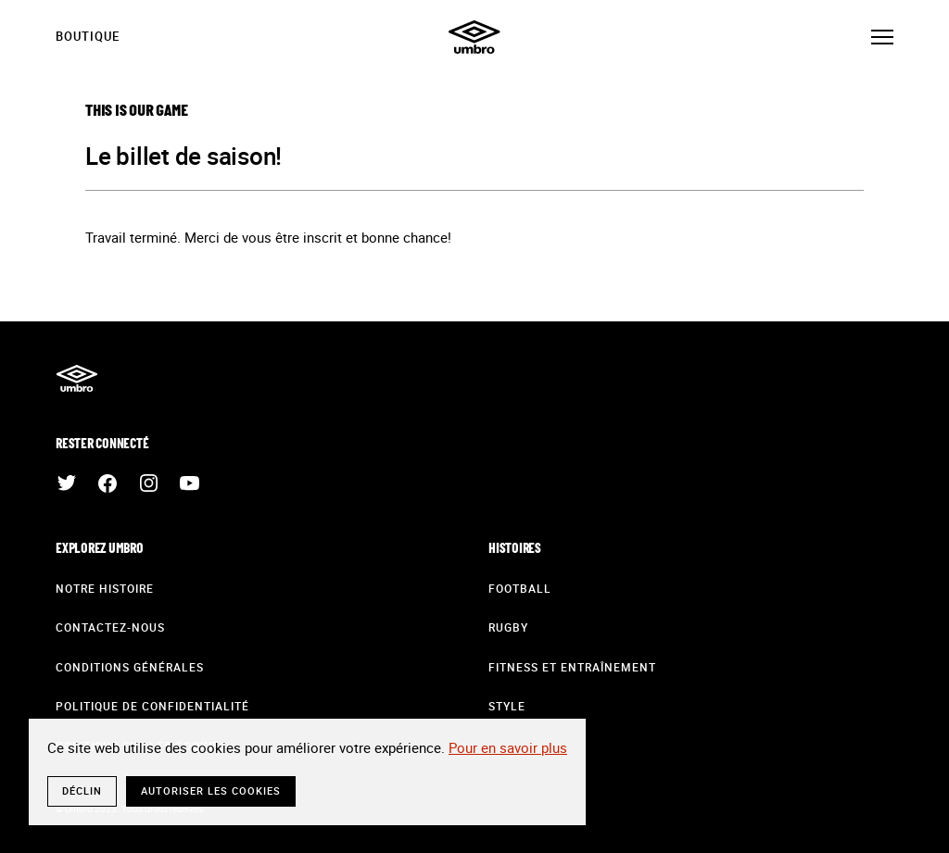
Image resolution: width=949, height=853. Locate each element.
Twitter (66, 483)
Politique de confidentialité (152, 705)
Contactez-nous (110, 627)
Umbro (474, 37)
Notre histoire (105, 588)
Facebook (107, 483)
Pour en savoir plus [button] (508, 747)
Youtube (189, 483)
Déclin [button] (82, 790)
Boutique (88, 36)
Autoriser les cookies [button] (211, 790)
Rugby (508, 627)
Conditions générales (130, 666)
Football (519, 588)
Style (506, 705)
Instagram (148, 483)
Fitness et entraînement (572, 666)
